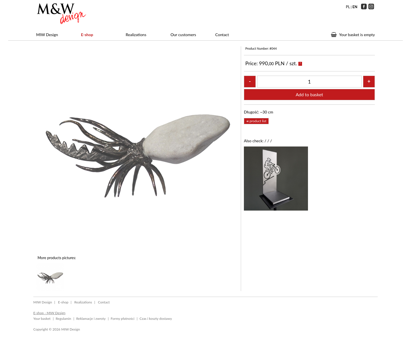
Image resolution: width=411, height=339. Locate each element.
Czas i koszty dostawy (155, 318)
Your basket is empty (357, 34)
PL (348, 7)
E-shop (87, 34)
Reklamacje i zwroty (91, 318)
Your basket (42, 318)
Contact (222, 34)
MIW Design (47, 34)
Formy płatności (122, 318)
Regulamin (63, 318)
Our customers (183, 34)
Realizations (136, 34)
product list (256, 121)
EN (355, 7)
